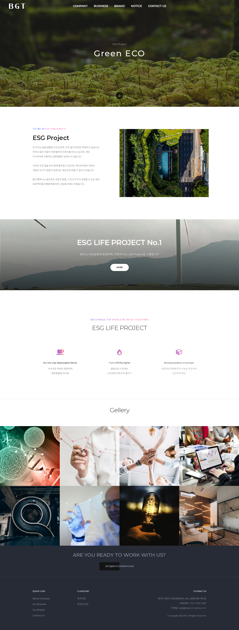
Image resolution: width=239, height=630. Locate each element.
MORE (119, 267)
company (80, 6)
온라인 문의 (82, 604)
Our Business (39, 604)
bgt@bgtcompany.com (116, 566)
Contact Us (39, 615)
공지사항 (81, 598)
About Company (41, 598)
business (101, 6)
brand (119, 6)
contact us (157, 6)
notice (136, 6)
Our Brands (39, 610)
